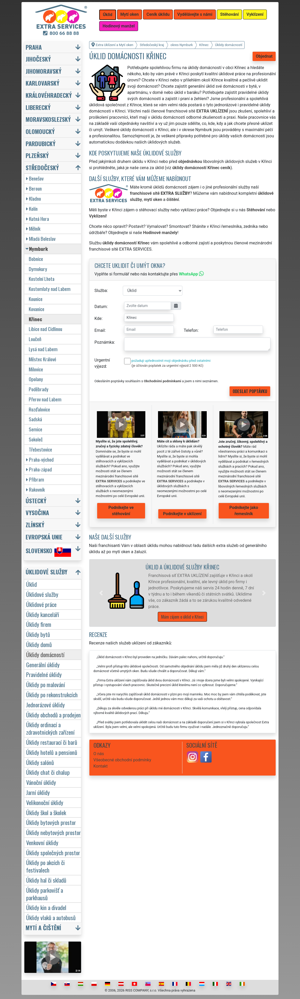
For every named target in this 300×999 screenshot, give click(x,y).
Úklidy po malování (45, 684)
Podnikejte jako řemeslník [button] (243, 510)
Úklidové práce (41, 604)
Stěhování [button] (229, 14)
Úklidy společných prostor (53, 852)
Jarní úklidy (38, 792)
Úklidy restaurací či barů (51, 742)
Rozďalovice (39, 409)
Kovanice (36, 309)
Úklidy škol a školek (46, 812)
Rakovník (35, 489)
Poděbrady (38, 389)
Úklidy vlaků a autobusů (51, 917)
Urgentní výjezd (102, 363)
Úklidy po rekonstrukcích (52, 694)
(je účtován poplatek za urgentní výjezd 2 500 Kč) (167, 365)
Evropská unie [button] (44, 536)
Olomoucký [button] (40, 131)
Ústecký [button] (36, 500)
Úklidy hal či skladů (46, 880)
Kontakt (101, 766)
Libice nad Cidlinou (45, 329)
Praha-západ (39, 469)
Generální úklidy (43, 664)
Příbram (35, 479)
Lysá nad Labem (43, 349)
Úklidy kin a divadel (46, 907)
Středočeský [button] (42, 167)
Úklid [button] (107, 14)
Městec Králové (42, 359)
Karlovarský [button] (42, 83)
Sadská (35, 419)
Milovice (36, 369)
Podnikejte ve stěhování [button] (121, 510)
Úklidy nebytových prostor (53, 832)
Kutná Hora (37, 218)
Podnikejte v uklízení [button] (182, 513)
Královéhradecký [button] (49, 95)
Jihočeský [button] (38, 59)
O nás (99, 753)
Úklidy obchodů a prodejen (53, 714)
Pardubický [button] (40, 143)
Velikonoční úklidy (44, 802)
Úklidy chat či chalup (48, 772)
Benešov (35, 178)
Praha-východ (40, 459)
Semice (35, 429)
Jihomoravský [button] (43, 71)
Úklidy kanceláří (42, 614)
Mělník (33, 228)
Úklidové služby (42, 594)
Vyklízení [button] (254, 14)
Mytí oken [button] (129, 14)
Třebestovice (40, 449)
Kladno (33, 198)
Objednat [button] (264, 56)
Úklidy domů (39, 644)
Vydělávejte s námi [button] (194, 14)
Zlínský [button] (35, 524)
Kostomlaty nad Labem (49, 288)
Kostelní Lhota (41, 278)
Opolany (36, 379)
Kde (98, 318)
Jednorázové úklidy (45, 704)
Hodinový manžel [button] (119, 26)
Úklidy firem (38, 624)
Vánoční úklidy (41, 782)
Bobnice (36, 258)
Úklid (31, 584)
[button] (101, 593)
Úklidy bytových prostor (51, 822)
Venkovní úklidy (42, 842)
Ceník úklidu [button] (157, 14)
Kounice (35, 299)
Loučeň (35, 339)
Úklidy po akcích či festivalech (45, 866)
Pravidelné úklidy (44, 674)
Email (100, 330)
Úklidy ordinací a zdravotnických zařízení (50, 728)
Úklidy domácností (45, 654)
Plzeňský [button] (37, 155)
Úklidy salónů (40, 762)
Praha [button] (34, 47)
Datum (101, 306)
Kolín (32, 208)
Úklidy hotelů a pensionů (51, 752)
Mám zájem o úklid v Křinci (182, 617)
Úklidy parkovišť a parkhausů (44, 894)
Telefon (190, 330)
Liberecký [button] (38, 107)
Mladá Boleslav (40, 238)
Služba (101, 290)
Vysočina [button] (37, 512)
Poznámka (104, 342)
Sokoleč (36, 439)
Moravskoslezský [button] (48, 119)
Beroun (34, 188)
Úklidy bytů (38, 634)
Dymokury (38, 269)
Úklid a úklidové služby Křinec (182, 566)
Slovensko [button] (48, 550)
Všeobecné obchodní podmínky (122, 759)
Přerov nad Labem (45, 399)
